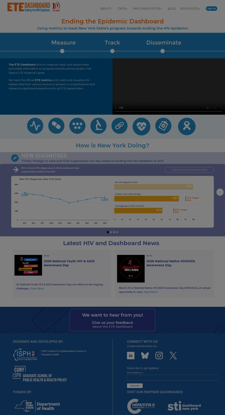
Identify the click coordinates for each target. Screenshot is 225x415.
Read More (37, 288)
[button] (108, 232)
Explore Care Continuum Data (189, 169)
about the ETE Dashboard (112, 326)
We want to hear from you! (112, 315)
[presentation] (220, 192)
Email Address (135, 372)
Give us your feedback (112, 322)
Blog (47, 255)
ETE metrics (43, 80)
